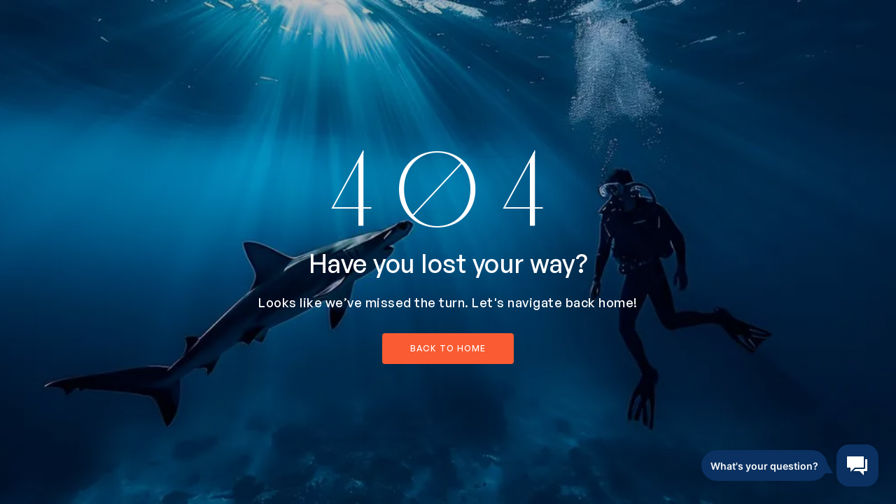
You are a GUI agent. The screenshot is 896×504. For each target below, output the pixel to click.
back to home (448, 348)
